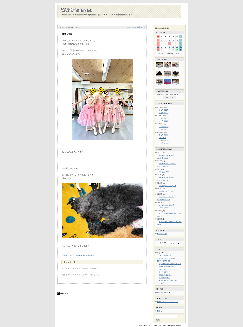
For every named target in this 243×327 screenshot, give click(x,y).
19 (173, 47)
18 (169, 47)
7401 (167, 292)
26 (173, 50)
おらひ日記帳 (164, 272)
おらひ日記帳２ (164, 277)
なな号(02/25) (163, 127)
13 (177, 43)
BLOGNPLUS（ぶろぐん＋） (167, 302)
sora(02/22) (162, 138)
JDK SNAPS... (163, 269)
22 (158, 50)
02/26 (167, 67)
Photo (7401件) (162, 234)
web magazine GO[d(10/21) (168, 186)
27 (177, 50)
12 (173, 43)
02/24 (159, 75)
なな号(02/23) (163, 135)
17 (165, 47)
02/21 (159, 84)
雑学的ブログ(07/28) (166, 191)
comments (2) (80, 255)
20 (177, 47)
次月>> (178, 53)
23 (161, 50)
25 (169, 50)
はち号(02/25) (163, 129)
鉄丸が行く (163, 283)
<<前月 (160, 53)
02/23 (167, 75)
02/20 (167, 84)
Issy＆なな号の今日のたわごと (170, 264)
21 (181, 47)
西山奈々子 (141, 27)
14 (181, 43)
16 (161, 47)
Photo (65, 255)
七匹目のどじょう (165, 275)
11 (169, 43)
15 (158, 47)
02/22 (175, 75)
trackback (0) (90, 255)
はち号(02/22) (163, 143)
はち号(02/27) (163, 113)
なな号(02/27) (163, 110)
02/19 (175, 84)
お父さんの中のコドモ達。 (168, 280)
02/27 (159, 67)
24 (165, 50)
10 (165, 43)
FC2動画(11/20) (164, 172)
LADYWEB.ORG (165, 255)
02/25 (175, 67)
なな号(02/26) (163, 118)
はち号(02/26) (163, 121)
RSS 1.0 (160, 311)
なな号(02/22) (163, 140)
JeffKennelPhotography (166, 266)
